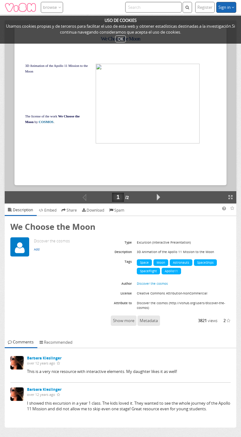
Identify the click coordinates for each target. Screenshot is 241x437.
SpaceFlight (148, 271)
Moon (161, 262)
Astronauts (181, 262)
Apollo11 (171, 271)
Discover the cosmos (152, 283)
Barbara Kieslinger (44, 358)
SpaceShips (205, 262)
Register (204, 7)
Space (144, 262)
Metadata (149, 320)
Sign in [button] (226, 7)
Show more (123, 320)
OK (120, 39)
